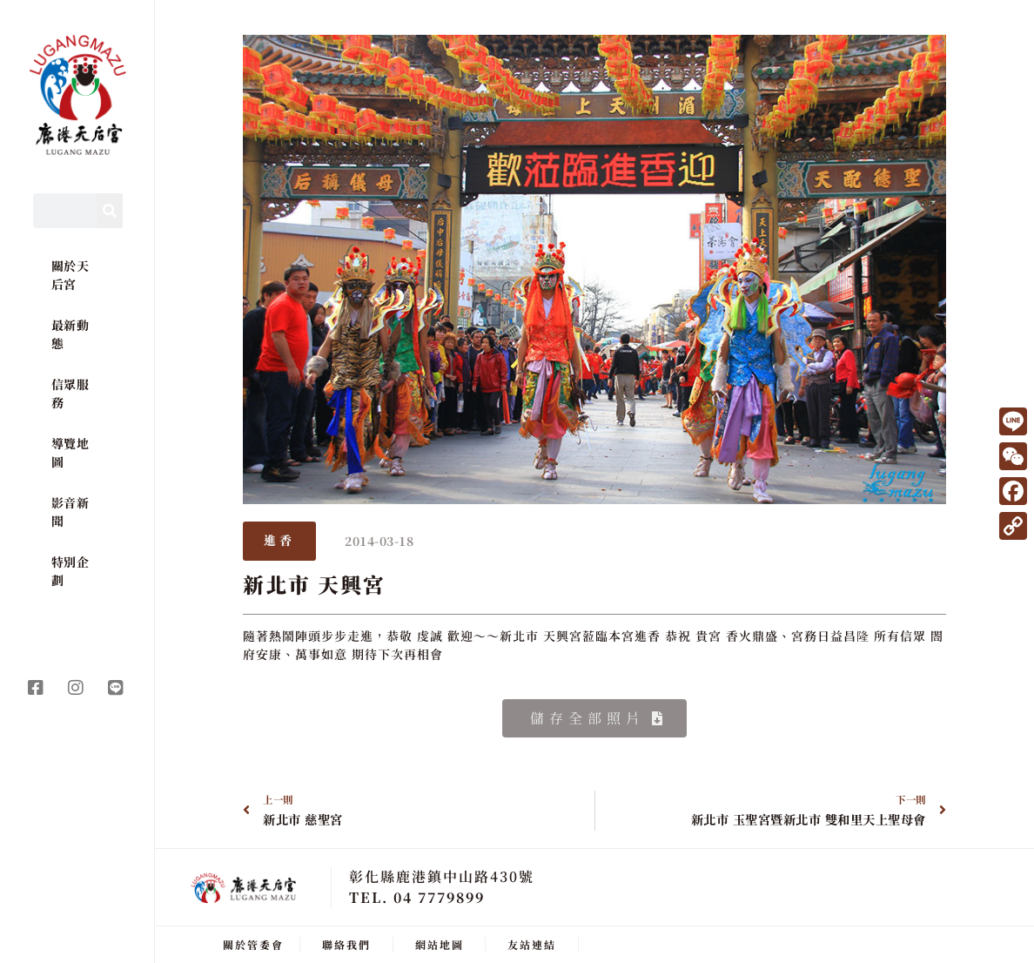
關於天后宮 (70, 275)
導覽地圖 (70, 452)
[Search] (110, 210)
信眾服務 (70, 393)
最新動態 (70, 334)
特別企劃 (70, 571)
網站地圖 (439, 943)
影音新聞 (70, 511)
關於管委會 (253, 943)
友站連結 (531, 943)
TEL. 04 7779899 (417, 896)
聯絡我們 (346, 943)
